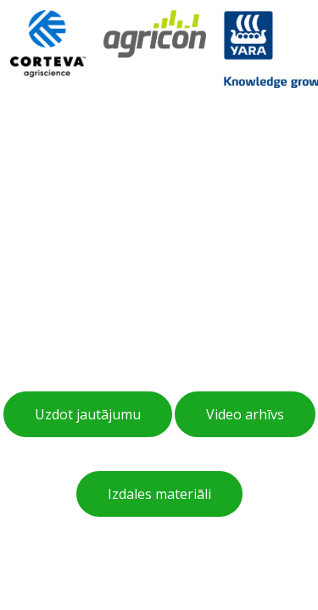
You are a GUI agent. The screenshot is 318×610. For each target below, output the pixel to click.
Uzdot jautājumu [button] (88, 414)
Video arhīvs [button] (245, 414)
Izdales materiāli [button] (159, 494)
